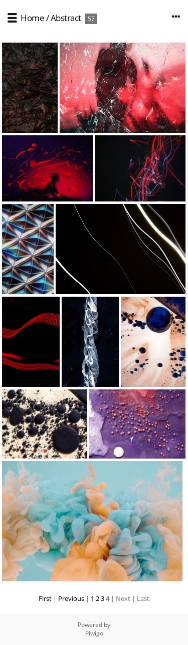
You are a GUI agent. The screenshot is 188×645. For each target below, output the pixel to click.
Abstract (66, 18)
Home (32, 18)
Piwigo (94, 633)
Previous (71, 598)
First (45, 598)
